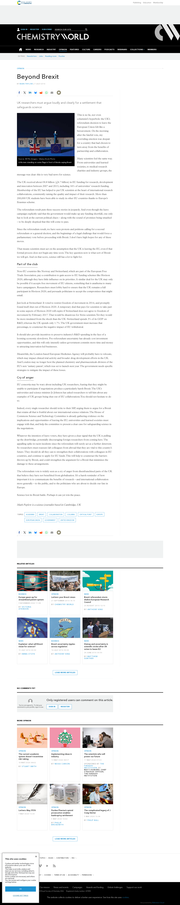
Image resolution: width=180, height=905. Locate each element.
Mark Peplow (26, 84)
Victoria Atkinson (25, 608)
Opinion (20, 69)
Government (50, 520)
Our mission (45, 887)
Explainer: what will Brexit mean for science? (31, 645)
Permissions (87, 875)
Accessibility (73, 875)
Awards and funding (94, 887)
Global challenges (115, 887)
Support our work (134, 887)
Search (86, 29)
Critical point (86, 514)
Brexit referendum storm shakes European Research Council (96, 599)
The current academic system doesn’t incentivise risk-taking (31, 756)
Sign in (52, 707)
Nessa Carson (62, 764)
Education (147, 3)
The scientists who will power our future (94, 755)
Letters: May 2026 (27, 810)
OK (20, 889)
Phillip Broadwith (57, 824)
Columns (71, 514)
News (86, 594)
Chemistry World (64, 604)
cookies (125, 897)
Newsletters (32, 56)
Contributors (62, 858)
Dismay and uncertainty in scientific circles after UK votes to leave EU (96, 646)
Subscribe (47, 30)
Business (22, 594)
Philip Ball (93, 820)
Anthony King (95, 609)
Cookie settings (20, 895)
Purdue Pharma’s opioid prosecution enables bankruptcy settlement (62, 813)
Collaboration (55, 514)
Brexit (41, 514)
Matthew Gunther (91, 657)
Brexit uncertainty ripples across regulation (63, 645)
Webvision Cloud (158, 903)
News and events (61, 887)
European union (33, 520)
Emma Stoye (28, 654)
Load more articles (65, 672)
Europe (100, 514)
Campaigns (77, 887)
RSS (73, 858)
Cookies (47, 875)
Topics (42, 858)
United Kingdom (67, 520)
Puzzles (62, 56)
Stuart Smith (29, 766)
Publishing (137, 3)
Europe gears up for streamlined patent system (31, 598)
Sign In (24, 29)
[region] (20, 878)
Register (34, 30)
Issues (50, 858)
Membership (158, 3)
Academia (30, 514)
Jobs (41, 56)
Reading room (50, 56)
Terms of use (59, 875)
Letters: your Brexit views (63, 597)
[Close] (36, 856)
